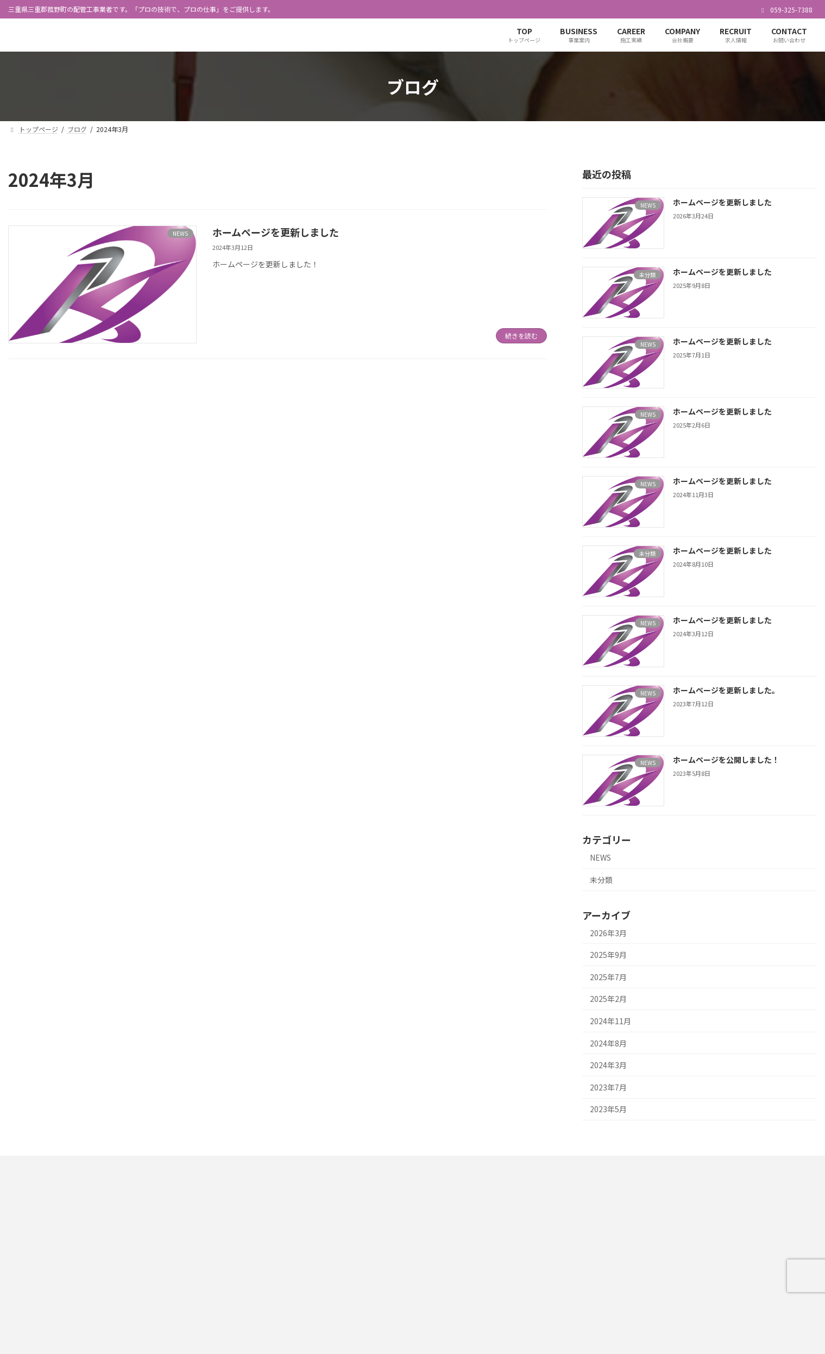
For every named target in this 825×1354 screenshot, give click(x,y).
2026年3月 (608, 932)
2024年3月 (608, 1065)
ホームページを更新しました (275, 232)
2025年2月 (608, 999)
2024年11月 (610, 1021)
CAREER (645, 1250)
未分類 (601, 879)
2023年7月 (608, 1087)
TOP (639, 1213)
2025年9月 (608, 955)
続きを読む (521, 335)
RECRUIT (646, 1288)
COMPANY (648, 1269)
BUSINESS (648, 1231)
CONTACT (647, 1307)
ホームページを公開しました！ (726, 759)
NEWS (600, 857)
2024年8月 (608, 1043)
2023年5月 (608, 1109)
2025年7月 (608, 976)
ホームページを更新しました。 (726, 690)
